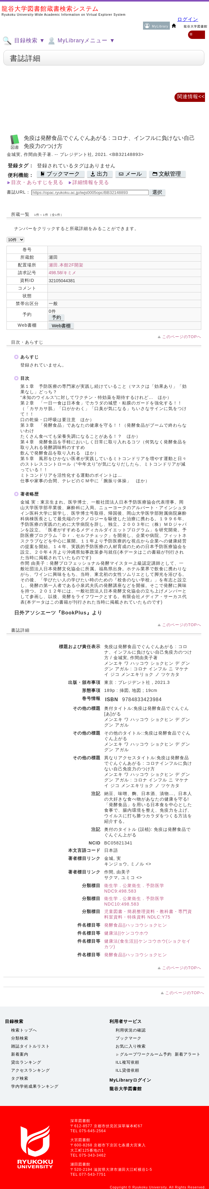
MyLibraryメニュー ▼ (81, 40)
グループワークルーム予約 (146, 1054)
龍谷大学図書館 (125, 1088)
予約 (56, 317)
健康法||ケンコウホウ (126, 933)
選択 (157, 192)
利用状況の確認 (131, 1030)
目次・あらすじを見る (37, 182)
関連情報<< (191, 96)
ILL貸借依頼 (127, 1070)
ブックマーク (128, 1038)
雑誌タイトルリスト (30, 1046)
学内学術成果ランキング (35, 1086)
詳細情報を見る (90, 182)
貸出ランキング (26, 1062)
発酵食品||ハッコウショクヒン (135, 925)
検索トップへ (24, 1030)
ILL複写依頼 (127, 1062)
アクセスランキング (30, 1070)
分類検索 (19, 1038)
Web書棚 (61, 325)
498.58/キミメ (62, 272)
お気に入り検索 (131, 1046)
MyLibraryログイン (130, 1080)
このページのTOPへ (181, 336)
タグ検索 (19, 1078)
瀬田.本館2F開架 (66, 264)
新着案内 (19, 1054)
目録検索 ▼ (23, 40)
